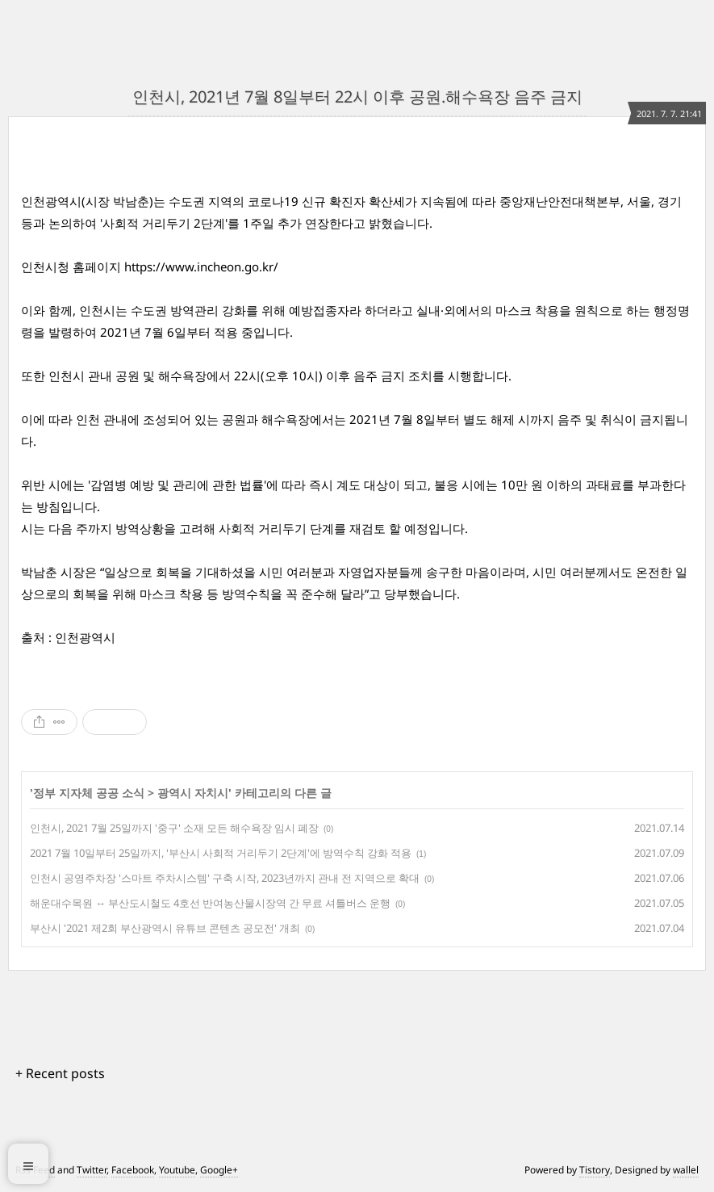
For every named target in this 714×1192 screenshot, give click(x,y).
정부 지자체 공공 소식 (88, 792)
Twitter (91, 1170)
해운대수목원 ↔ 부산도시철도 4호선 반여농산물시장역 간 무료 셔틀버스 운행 (210, 903)
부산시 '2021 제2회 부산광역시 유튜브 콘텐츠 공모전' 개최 (165, 928)
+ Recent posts (60, 1073)
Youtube (177, 1170)
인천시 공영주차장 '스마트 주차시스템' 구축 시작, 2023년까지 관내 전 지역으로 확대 (225, 878)
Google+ (219, 1170)
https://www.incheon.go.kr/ (201, 266)
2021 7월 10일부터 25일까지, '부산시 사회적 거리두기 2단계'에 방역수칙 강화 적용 (220, 853)
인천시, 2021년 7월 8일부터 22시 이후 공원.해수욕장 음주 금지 (357, 96)
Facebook (132, 1170)
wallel (686, 1170)
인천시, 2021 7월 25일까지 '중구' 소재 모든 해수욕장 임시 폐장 (174, 828)
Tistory (594, 1170)
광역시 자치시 (192, 792)
